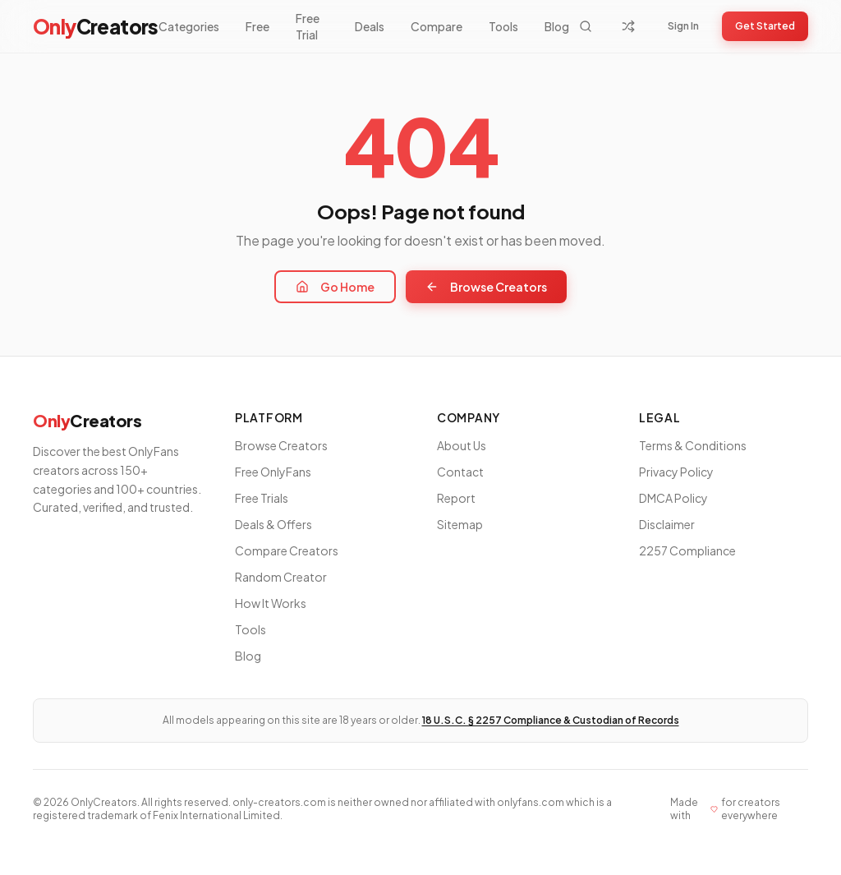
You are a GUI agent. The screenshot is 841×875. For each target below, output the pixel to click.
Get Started (765, 26)
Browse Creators (486, 286)
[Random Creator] (628, 26)
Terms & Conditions (693, 445)
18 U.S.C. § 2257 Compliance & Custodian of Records (550, 720)
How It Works (270, 603)
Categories (189, 26)
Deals (369, 26)
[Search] (585, 26)
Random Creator (281, 576)
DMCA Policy (673, 497)
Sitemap (460, 524)
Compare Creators (286, 550)
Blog (557, 26)
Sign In (683, 26)
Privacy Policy (676, 471)
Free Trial (307, 26)
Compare (436, 26)
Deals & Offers (273, 524)
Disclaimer (667, 524)
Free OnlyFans (273, 471)
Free (257, 26)
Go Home (335, 286)
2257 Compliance (687, 550)
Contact (460, 471)
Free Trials (261, 497)
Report (456, 497)
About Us (461, 445)
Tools (503, 26)
